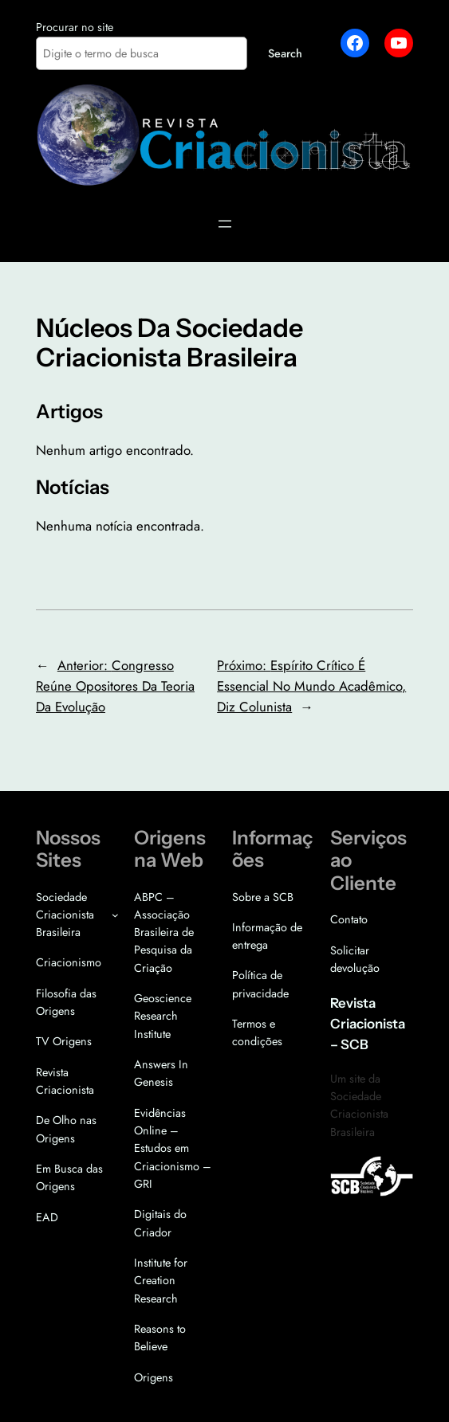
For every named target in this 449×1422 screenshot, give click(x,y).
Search (285, 53)
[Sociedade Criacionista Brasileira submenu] (115, 915)
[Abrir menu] (224, 223)
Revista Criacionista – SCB (367, 1023)
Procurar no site (74, 27)
